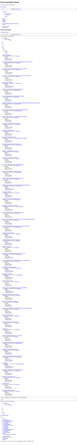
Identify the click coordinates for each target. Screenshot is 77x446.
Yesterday (5, 295)
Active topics (5, 27)
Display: (5, 397)
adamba (5, 343)
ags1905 (5, 391)
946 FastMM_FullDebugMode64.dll (9, 137)
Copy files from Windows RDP (8, 232)
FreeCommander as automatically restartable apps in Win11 (13, 342)
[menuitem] (8, 13)
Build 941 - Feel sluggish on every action (10, 150)
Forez (5, 90)
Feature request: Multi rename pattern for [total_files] (12, 335)
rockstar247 (6, 83)
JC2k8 (5, 199)
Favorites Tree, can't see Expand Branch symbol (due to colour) (14, 253)
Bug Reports (18, 62)
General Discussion (18, 110)
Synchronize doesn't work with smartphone (10, 349)
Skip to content (3, 6)
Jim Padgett (6, 268)
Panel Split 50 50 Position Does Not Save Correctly (12, 123)
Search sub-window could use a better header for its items (13, 89)
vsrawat (5, 158)
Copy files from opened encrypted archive (10, 301)
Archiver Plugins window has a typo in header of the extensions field (15, 116)
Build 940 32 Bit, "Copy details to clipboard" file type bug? (13, 178)
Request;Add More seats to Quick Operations (11, 294)
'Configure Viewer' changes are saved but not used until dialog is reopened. (16, 184)
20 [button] (3, 47)
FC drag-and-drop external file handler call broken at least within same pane (16, 260)
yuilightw (5, 206)
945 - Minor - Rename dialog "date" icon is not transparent (13, 164)
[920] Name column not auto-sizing (9, 376)
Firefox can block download (8, 280)
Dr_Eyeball (6, 185)
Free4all (5, 62)
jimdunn (5, 124)
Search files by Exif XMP (7, 273)
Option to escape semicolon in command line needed (12, 171)
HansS (5, 172)
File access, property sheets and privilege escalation (12, 198)
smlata (5, 315)
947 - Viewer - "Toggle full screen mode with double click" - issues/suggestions (17, 75)
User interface (5, 328)
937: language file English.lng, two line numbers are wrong (13, 212)
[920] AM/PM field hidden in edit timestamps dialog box (13, 369)
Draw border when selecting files (8, 390)
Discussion (17, 55)
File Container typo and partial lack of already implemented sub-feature (15, 109)
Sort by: (13, 397)
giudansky (5, 274)
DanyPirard (6, 363)
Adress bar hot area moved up (8, 314)
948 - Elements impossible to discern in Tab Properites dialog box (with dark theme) (17, 61)
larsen (5, 220)
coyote (5, 261)
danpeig (5, 329)
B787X (5, 138)
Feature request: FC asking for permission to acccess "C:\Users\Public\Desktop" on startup (19, 219)
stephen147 (6, 288)
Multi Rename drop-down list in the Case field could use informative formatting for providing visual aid (21, 102)
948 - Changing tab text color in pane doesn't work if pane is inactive (15, 68)
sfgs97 (5, 384)
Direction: (22, 397)
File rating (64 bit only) (7, 246)
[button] (5, 38)
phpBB (19, 441)
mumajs (5, 322)
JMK (5, 309)
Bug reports (19, 83)
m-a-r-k (5, 55)
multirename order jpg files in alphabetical (10, 205)
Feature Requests (18, 90)
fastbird (5, 144)
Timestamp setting (6, 383)
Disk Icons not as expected (7, 82)
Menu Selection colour (7, 54)
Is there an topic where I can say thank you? (10, 321)
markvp (5, 350)
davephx (5, 192)
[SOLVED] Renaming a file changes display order (11, 239)
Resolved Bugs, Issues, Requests (21, 138)
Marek (5, 213)
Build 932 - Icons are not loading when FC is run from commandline (15, 287)
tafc (4, 336)
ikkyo (5, 179)
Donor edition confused (7, 191)
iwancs (5, 151)
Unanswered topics (6, 26)
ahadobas (5, 233)
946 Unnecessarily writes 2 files (8, 130)
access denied (5, 362)
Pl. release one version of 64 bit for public (10, 157)
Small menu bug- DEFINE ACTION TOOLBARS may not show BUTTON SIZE (17, 308)
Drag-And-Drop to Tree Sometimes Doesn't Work (11, 143)
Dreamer (5, 76)
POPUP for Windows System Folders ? (9, 267)
